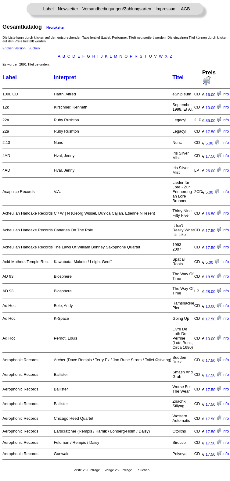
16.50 (213, 214)
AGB (185, 8)
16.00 (213, 94)
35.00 (213, 120)
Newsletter (68, 8)
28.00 (213, 291)
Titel (178, 77)
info (225, 94)
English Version (14, 48)
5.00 (212, 143)
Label (48, 8)
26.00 (213, 171)
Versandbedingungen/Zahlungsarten (116, 8)
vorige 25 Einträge (118, 470)
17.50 (213, 132)
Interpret (65, 77)
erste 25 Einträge (87, 470)
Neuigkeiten (55, 27)
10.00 (213, 107)
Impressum (166, 8)
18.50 (213, 277)
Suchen (34, 48)
